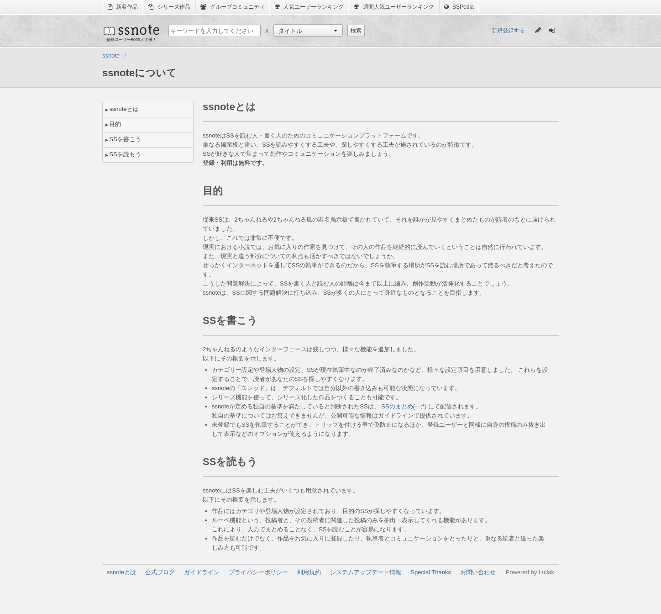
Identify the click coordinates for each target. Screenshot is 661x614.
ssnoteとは (123, 109)
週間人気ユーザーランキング (394, 7)
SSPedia (459, 7)
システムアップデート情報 (365, 572)
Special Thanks (430, 572)
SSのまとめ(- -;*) (403, 406)
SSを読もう (125, 154)
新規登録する (508, 30)
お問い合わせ (478, 572)
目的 (115, 124)
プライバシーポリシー (258, 572)
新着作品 (123, 7)
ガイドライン (202, 572)
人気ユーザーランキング (309, 7)
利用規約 (309, 572)
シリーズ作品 (169, 7)
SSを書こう (125, 139)
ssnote (130, 33)
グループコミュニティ (232, 7)
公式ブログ (160, 572)
